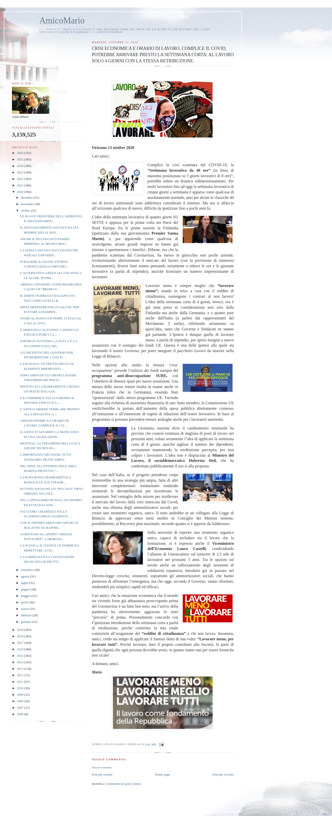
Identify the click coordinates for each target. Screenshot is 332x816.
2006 (20, 714)
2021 (20, 185)
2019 (20, 630)
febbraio (27, 615)
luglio (25, 583)
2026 (20, 153)
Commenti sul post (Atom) (123, 784)
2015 (20, 656)
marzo (25, 609)
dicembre (27, 197)
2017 (20, 643)
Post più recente (102, 774)
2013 (20, 669)
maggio (26, 596)
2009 (20, 694)
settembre (27, 570)
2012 (20, 675)
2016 (20, 649)
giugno (26, 589)
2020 (20, 192)
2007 (20, 707)
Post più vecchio (223, 774)
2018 (20, 636)
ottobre (26, 210)
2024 (20, 166)
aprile (25, 602)
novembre (28, 204)
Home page (162, 774)
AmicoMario (61, 20)
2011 (20, 681)
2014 (20, 662)
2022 (20, 179)
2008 (20, 701)
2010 (20, 688)
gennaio (26, 622)
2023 (20, 172)
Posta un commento (102, 767)
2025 (20, 159)
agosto (25, 576)
